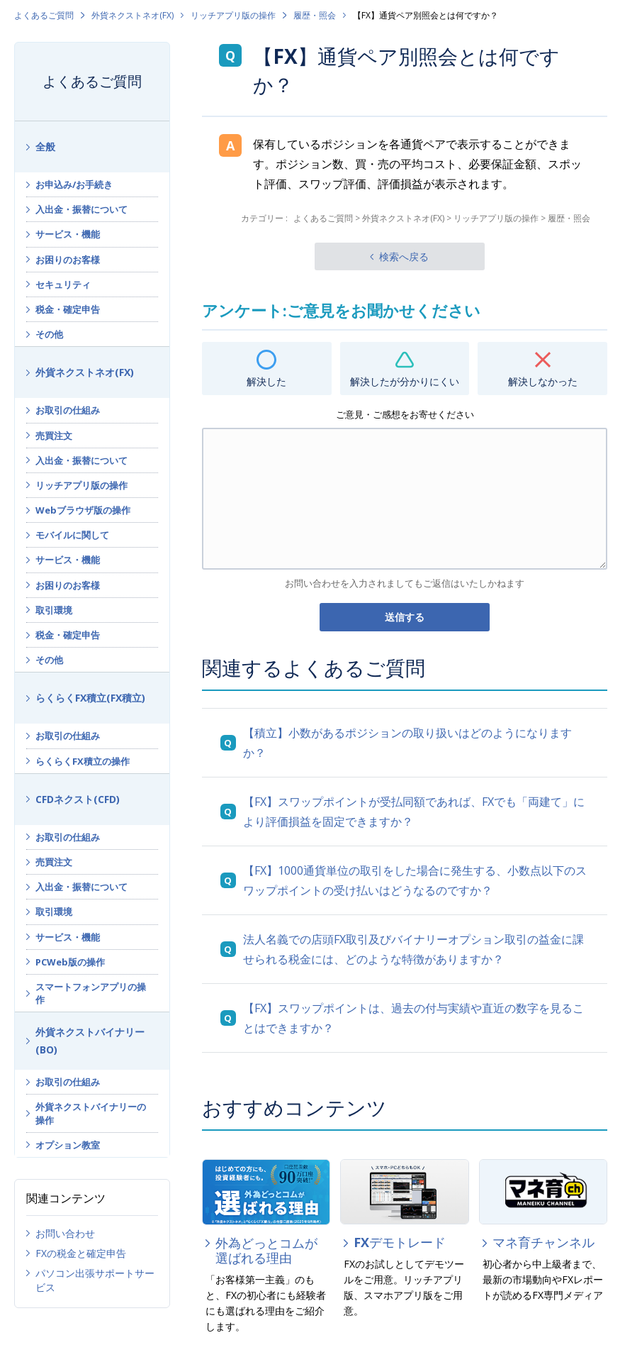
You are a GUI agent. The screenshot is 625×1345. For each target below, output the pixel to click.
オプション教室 (67, 1145)
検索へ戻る (404, 256)
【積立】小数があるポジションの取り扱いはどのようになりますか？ (407, 742)
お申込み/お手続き (74, 184)
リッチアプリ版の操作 (233, 15)
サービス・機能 (67, 234)
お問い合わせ (65, 1233)
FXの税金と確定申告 (80, 1253)
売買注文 (53, 435)
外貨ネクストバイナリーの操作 (90, 1113)
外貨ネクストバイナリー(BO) (90, 1040)
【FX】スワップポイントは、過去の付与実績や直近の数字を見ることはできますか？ (413, 1018)
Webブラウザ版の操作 (82, 510)
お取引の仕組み (67, 410)
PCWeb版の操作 (70, 962)
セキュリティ (63, 284)
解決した (266, 381)
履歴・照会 (314, 15)
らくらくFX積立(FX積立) (90, 697)
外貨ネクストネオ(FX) (132, 15)
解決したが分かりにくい (404, 381)
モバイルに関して (72, 534)
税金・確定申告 (67, 309)
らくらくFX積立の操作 (82, 761)
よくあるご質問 (44, 15)
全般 (45, 146)
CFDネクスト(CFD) (77, 799)
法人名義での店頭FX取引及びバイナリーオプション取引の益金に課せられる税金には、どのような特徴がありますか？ (413, 949)
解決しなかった (543, 381)
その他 (49, 334)
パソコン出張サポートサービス (94, 1280)
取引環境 (53, 610)
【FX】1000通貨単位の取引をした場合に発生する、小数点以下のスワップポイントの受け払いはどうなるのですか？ (415, 880)
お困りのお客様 (67, 259)
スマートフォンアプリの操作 (90, 993)
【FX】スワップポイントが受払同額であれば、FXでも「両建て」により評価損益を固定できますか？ (414, 811)
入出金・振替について (81, 209)
